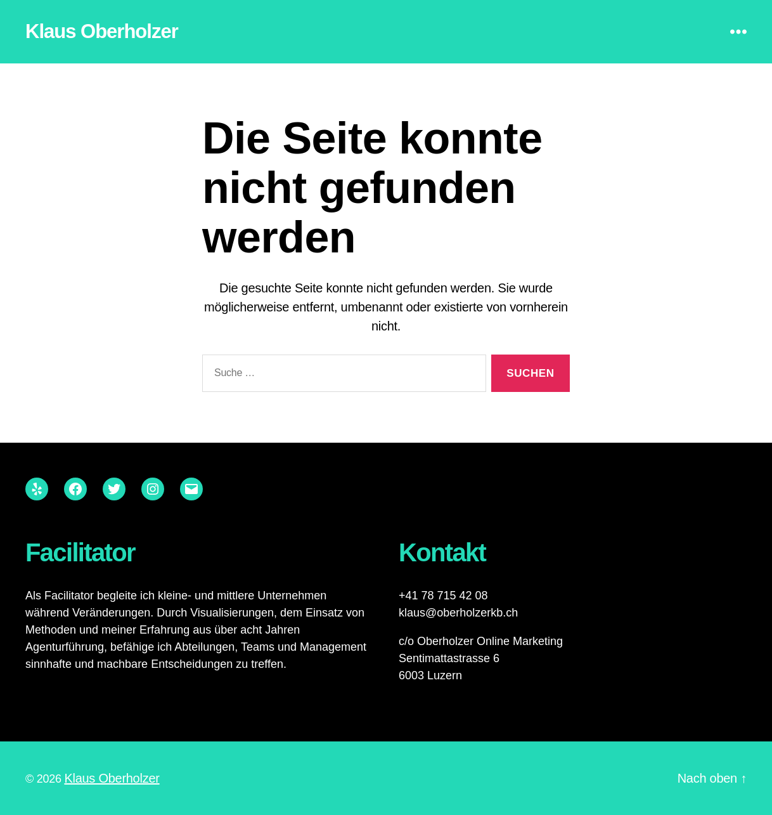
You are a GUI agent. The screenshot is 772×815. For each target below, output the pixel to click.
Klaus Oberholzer (101, 31)
